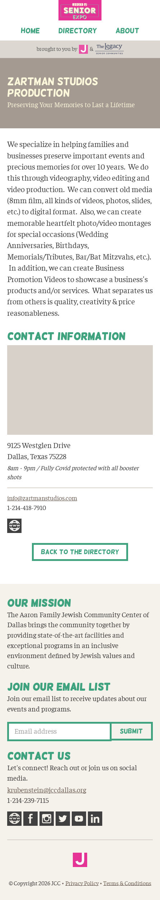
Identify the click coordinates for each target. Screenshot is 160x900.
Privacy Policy (82, 883)
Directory (77, 30)
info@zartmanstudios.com (42, 498)
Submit (131, 731)
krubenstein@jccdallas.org (46, 790)
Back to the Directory (80, 552)
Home (30, 30)
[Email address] (59, 731)
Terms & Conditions (127, 883)
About (127, 30)
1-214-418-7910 (26, 508)
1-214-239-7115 (28, 800)
